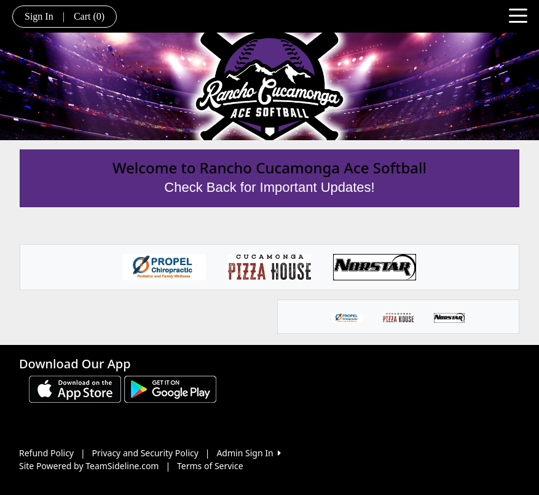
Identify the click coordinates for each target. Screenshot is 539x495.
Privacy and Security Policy (145, 453)
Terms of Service (210, 466)
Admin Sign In (248, 453)
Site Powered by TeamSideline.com (89, 466)
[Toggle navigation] (518, 14)
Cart (89, 16)
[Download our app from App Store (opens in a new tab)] (75, 388)
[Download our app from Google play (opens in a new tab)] (170, 388)
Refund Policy (46, 453)
